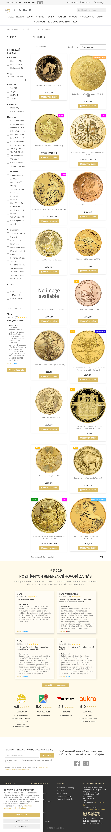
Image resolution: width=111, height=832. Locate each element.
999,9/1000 (17, 299)
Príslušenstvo (87, 17)
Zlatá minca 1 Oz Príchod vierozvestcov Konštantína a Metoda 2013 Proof (88, 427)
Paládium (61, 17)
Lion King (15, 244)
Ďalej (102, 557)
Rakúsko (15, 207)
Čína (13, 224)
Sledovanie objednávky (65, 788)
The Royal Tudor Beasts (18, 272)
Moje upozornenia (64, 796)
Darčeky (73, 17)
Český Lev (15, 279)
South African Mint (18, 145)
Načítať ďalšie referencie (55, 685)
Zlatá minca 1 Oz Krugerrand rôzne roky (88, 205)
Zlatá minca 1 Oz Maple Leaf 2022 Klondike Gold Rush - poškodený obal (49, 537)
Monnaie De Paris (18, 128)
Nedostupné (16, 68)
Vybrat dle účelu (22, 820)
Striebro (39, 17)
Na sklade (16, 61)
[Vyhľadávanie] (91, 10)
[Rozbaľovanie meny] (75, 2)
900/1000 (15, 292)
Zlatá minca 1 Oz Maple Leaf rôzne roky (49, 146)
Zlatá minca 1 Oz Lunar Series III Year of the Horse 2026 (88, 537)
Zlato (30, 17)
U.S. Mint (15, 159)
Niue (13, 200)
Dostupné (16, 65)
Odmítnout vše (22, 826)
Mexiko (14, 196)
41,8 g (13, 98)
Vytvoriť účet (62, 793)
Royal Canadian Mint (18, 142)
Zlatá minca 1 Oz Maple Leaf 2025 (49, 476)
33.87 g (14, 95)
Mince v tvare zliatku (18, 111)
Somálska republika (18, 210)
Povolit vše (21, 815)
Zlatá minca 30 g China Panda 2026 (49, 85)
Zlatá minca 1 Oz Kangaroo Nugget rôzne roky (49, 209)
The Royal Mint (17, 156)
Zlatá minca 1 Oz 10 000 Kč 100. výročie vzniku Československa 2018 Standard (88, 369)
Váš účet (61, 784)
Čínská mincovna (18, 166)
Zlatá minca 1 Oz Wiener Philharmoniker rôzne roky (88, 153)
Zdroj (9, 363)
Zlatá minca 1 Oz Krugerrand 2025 (88, 309)
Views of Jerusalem (18, 275)
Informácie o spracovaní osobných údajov (18, 807)
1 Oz (14, 88)
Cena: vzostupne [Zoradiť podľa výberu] (93, 47)
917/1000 (15, 295)
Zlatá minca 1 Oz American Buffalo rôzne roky (49, 309)
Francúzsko (16, 182)
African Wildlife (17, 233)
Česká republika (18, 221)
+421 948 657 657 (27, 2)
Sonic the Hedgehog (18, 265)
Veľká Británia (17, 217)
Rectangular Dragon (18, 258)
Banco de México (18, 121)
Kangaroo (15, 240)
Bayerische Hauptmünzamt (18, 124)
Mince (14, 108)
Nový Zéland (16, 203)
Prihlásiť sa (61, 790)
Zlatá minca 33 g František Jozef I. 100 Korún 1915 (88, 95)
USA (13, 214)
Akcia (11, 17)
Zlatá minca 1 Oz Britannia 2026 (49, 417)
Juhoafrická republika (18, 189)
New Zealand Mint (18, 135)
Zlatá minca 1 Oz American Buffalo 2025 (88, 478)
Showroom (39, 22)
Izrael (13, 186)
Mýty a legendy (17, 251)
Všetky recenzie (16, 370)
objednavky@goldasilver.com (94, 809)
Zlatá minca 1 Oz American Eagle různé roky (49, 365)
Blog (75, 22)
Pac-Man (15, 254)
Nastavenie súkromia (65, 799)
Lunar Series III (17, 247)
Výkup (100, 17)
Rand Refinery (17, 138)
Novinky (20, 17)
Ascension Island (18, 175)
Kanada (14, 193)
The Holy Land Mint (18, 149)
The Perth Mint (17, 152)
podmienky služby (23, 770)
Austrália (15, 179)
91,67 (13, 288)
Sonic (13, 261)
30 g (13, 92)
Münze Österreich (18, 131)
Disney (14, 237)
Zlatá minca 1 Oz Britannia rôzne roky (49, 260)
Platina (50, 17)
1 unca (11, 37)
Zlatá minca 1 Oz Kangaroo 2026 (88, 259)
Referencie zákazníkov (58, 22)
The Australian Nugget (18, 268)
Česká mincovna (18, 162)
